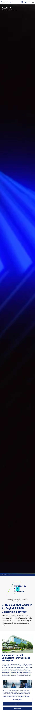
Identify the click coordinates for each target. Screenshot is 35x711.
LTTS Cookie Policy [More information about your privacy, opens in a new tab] (25, 698)
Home (3, 574)
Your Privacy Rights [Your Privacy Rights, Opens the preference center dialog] (17, 701)
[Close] (32, 692)
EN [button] (29, 2)
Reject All (17, 705)
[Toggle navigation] (33, 2)
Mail (25, 2)
